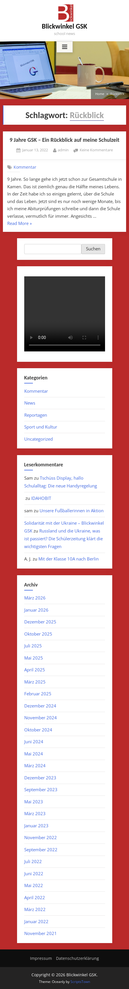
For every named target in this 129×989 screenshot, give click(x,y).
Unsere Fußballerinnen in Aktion (72, 510)
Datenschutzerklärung (77, 958)
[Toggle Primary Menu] (65, 47)
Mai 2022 (33, 885)
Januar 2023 (36, 825)
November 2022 (40, 837)
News (29, 403)
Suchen (93, 249)
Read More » (19, 224)
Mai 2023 (33, 801)
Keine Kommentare (96, 150)
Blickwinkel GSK (64, 26)
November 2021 (40, 933)
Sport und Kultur (40, 427)
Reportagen (35, 415)
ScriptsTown (80, 981)
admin (63, 149)
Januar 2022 (36, 921)
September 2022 (40, 849)
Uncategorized (38, 439)
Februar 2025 (37, 693)
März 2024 (35, 765)
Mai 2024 (33, 754)
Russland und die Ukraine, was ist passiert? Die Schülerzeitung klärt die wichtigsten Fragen (63, 538)
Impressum (41, 958)
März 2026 (35, 598)
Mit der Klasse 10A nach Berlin (68, 559)
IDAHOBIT (41, 498)
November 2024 (40, 717)
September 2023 (40, 789)
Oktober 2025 (38, 634)
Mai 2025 (33, 658)
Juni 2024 (33, 741)
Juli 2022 (33, 861)
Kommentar (25, 167)
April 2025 (34, 670)
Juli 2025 (33, 646)
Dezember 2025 (40, 622)
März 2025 (35, 682)
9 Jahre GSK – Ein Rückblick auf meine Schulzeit (64, 139)
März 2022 (35, 909)
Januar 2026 (36, 610)
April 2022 (34, 897)
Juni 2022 (33, 873)
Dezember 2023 (40, 778)
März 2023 (35, 813)
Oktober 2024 (38, 730)
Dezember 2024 (40, 706)
